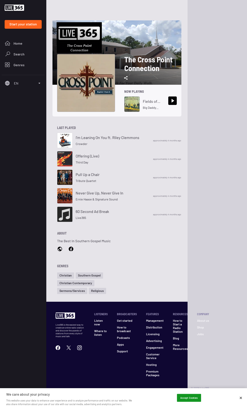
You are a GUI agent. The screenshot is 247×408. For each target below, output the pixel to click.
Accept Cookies (189, 398)
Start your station (23, 24)
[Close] (241, 399)
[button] (65, 275)
